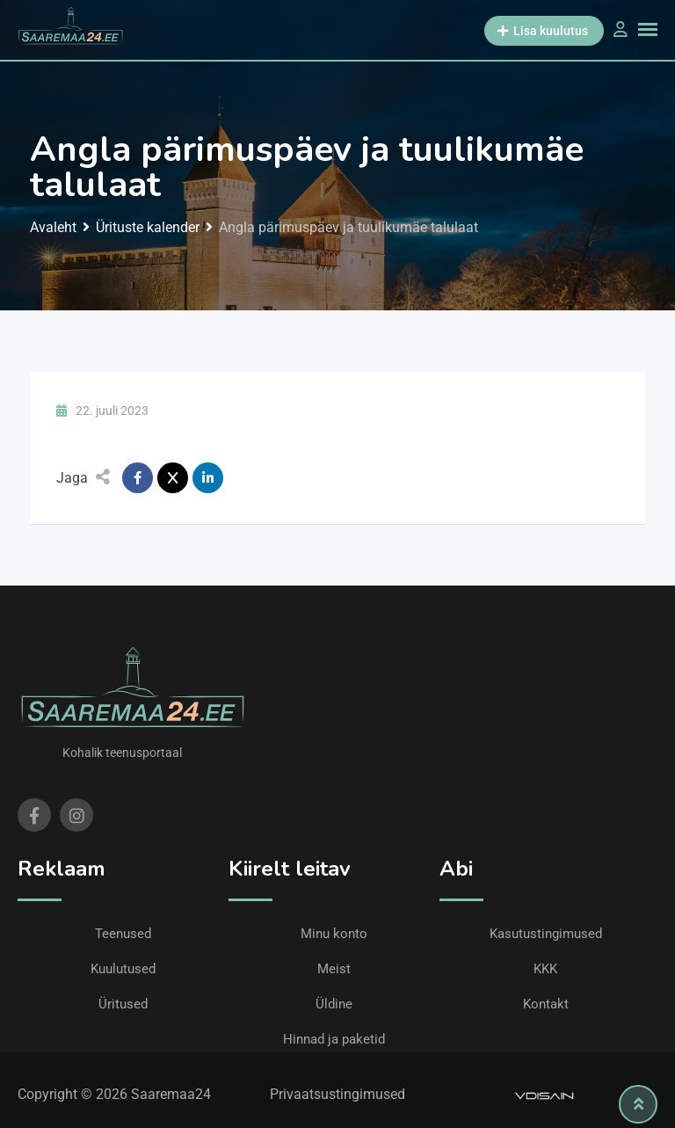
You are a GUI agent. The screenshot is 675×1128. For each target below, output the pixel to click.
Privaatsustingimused (337, 1094)
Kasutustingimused (546, 934)
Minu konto (334, 934)
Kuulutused (123, 969)
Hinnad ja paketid (334, 1039)
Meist (334, 969)
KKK (545, 969)
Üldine (334, 1004)
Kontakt (546, 1004)
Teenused (123, 934)
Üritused (123, 1004)
